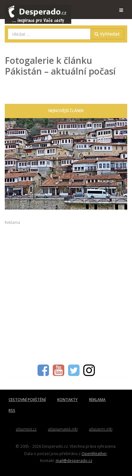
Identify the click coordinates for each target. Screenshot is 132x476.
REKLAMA (97, 399)
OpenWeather (94, 453)
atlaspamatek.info (63, 429)
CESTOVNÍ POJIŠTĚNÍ (27, 399)
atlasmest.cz (26, 429)
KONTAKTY (67, 399)
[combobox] (49, 34)
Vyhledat (107, 34)
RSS (12, 410)
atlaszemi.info (100, 429)
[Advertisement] (66, 291)
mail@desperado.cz (74, 460)
